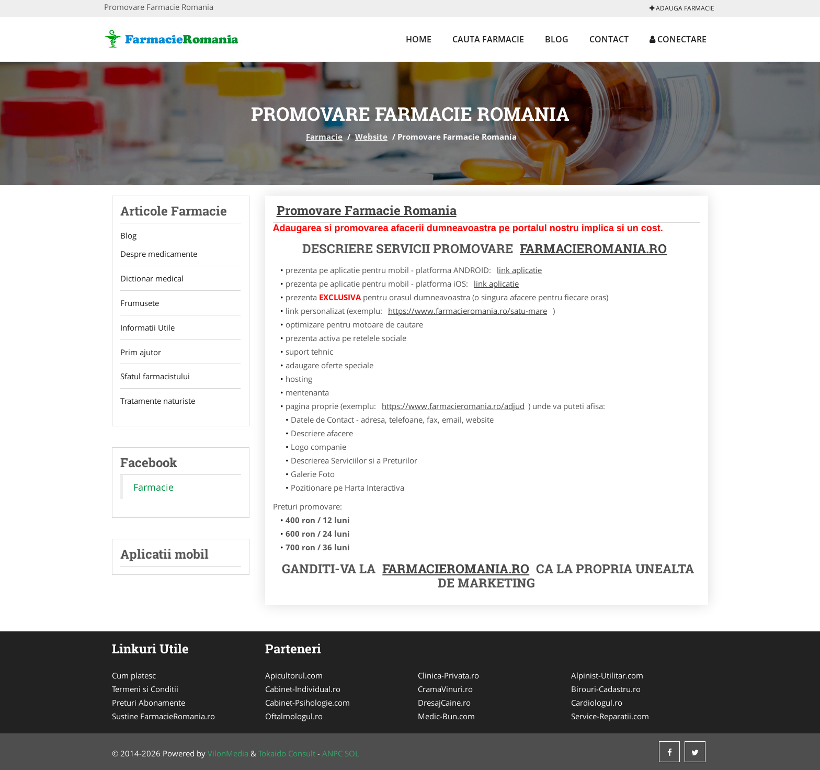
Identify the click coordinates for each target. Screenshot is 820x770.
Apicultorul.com (294, 675)
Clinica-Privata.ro (448, 675)
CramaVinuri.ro (445, 689)
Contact (609, 39)
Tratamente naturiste (157, 402)
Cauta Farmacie (488, 39)
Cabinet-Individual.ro (302, 689)
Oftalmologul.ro (294, 716)
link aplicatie (519, 270)
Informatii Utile (147, 328)
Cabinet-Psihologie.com (307, 702)
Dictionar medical (152, 279)
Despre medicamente (158, 254)
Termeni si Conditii (145, 689)
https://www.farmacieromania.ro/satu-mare (467, 310)
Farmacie (324, 136)
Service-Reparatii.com (610, 716)
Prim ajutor (140, 352)
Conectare (678, 39)
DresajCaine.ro (444, 702)
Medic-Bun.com (446, 716)
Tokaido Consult (286, 753)
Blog (556, 39)
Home (418, 39)
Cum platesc (134, 675)
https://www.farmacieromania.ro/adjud (453, 406)
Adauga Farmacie (682, 8)
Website (371, 136)
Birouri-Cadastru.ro (606, 689)
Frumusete (139, 303)
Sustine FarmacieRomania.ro (163, 716)
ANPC (332, 753)
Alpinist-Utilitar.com (607, 675)
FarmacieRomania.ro (593, 248)
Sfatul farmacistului (155, 377)
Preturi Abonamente (148, 702)
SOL (352, 753)
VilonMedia (228, 753)
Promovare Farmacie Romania (367, 210)
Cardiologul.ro (596, 702)
